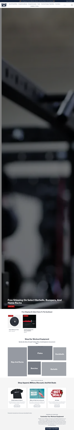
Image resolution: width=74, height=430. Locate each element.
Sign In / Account (69, 1)
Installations (32, 6)
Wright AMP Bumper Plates (14, 329)
